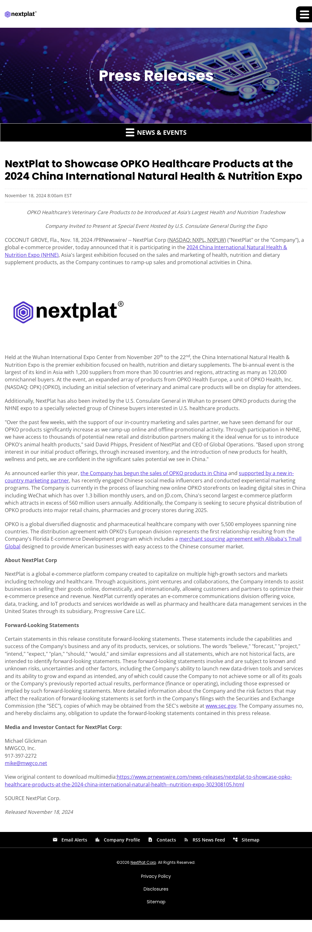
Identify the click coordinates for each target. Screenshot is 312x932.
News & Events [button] (156, 132)
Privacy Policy (156, 888)
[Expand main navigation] (304, 14)
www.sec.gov (221, 715)
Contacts (162, 852)
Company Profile (117, 852)
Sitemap (246, 852)
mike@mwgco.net (26, 774)
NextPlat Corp (143, 874)
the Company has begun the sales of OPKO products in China (154, 477)
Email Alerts (70, 852)
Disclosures (156, 901)
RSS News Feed (204, 852)
